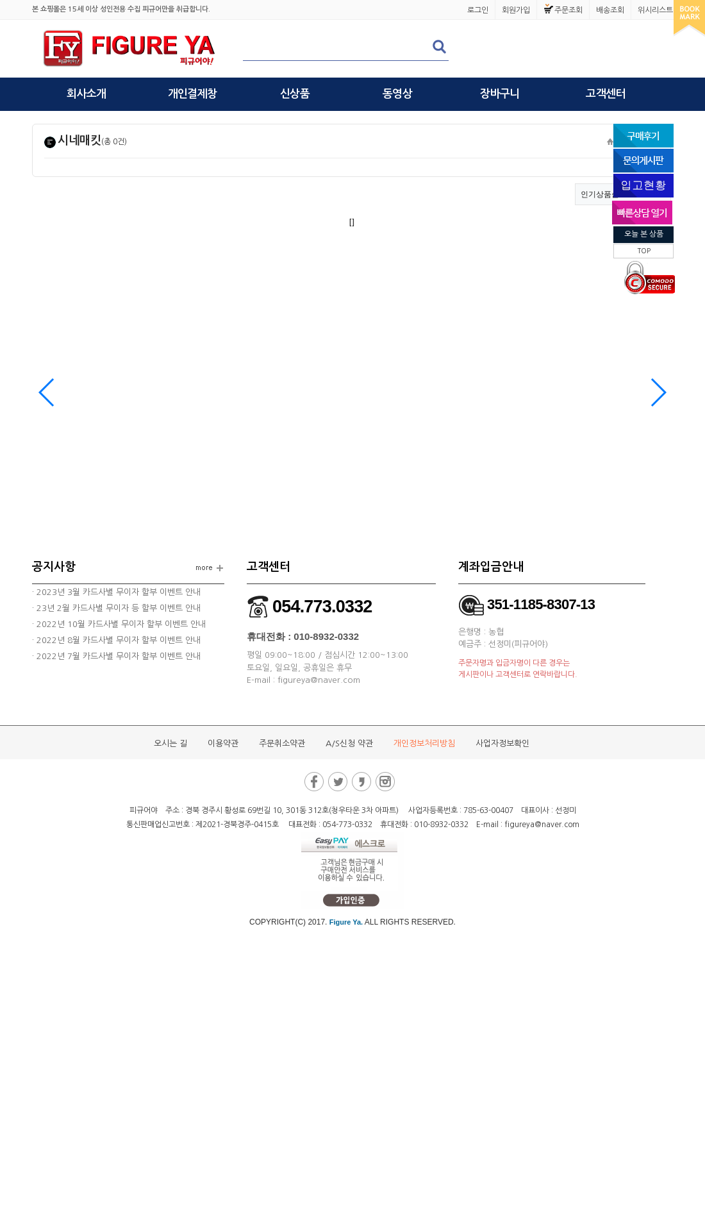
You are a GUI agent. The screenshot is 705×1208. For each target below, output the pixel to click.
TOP (644, 251)
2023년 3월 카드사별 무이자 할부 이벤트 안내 (117, 592)
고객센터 (605, 93)
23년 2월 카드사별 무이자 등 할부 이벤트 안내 (117, 608)
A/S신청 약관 (349, 743)
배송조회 (610, 10)
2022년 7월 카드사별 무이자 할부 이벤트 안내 (117, 656)
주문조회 (568, 10)
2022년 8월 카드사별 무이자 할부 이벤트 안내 (117, 640)
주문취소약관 (282, 743)
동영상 (397, 93)
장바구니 (499, 93)
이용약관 (223, 743)
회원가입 (516, 10)
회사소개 (86, 93)
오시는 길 (170, 743)
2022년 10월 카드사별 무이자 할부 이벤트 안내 (120, 624)
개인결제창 (192, 93)
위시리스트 (655, 10)
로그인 (477, 10)
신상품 (295, 93)
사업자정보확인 (502, 743)
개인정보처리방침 (424, 743)
